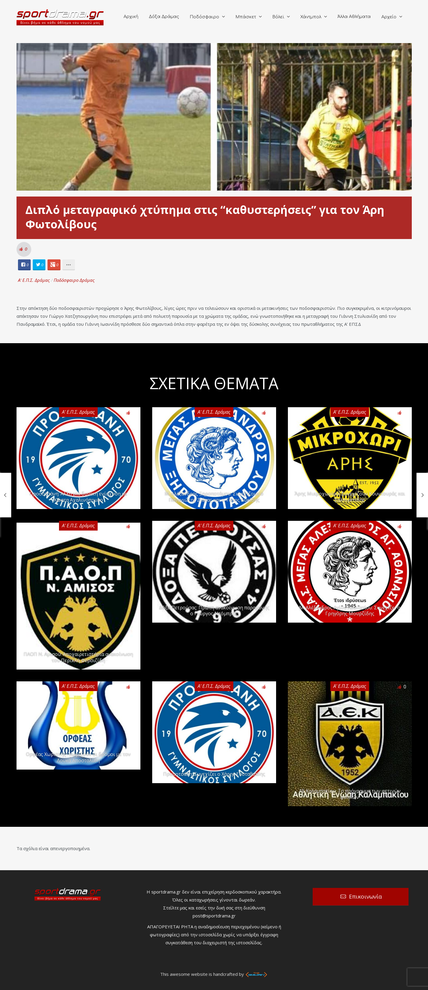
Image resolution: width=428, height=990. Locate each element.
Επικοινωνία (365, 896)
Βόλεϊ (278, 17)
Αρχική (131, 16)
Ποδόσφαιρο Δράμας (74, 280)
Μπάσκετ (245, 17)
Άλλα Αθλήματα (354, 16)
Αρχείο (388, 17)
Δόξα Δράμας (164, 16)
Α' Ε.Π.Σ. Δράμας (34, 280)
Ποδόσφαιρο (204, 17)
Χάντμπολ (310, 17)
